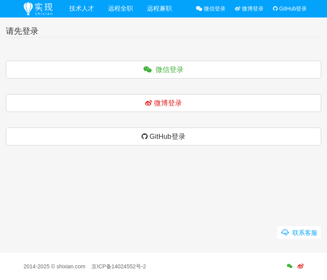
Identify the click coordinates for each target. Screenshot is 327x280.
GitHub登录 (290, 8)
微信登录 (211, 8)
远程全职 (120, 8)
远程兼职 (159, 8)
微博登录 (249, 8)
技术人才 (81, 8)
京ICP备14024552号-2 (118, 266)
